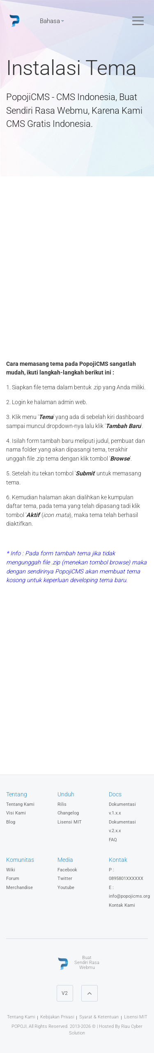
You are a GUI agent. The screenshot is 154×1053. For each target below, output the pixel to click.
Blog (10, 822)
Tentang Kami (20, 804)
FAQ (113, 839)
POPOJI (19, 1026)
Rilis (62, 804)
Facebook (67, 870)
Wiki (10, 870)
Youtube (65, 887)
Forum (12, 878)
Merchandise (19, 887)
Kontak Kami (122, 905)
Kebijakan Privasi (57, 1017)
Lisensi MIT (69, 822)
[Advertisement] (77, 270)
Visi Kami (16, 813)
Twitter (64, 878)
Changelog (68, 813)
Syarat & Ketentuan (99, 1017)
